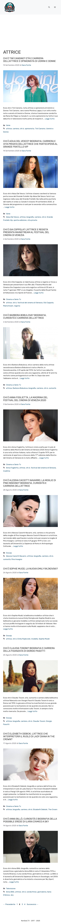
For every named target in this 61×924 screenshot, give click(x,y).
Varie (8, 125)
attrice (9, 129)
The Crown (52, 809)
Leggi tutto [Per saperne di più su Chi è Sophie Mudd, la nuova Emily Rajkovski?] (8, 629)
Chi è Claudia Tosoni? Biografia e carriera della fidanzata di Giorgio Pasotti (29, 649)
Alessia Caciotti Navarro (16, 556)
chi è (22, 129)
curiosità (52, 388)
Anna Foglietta (12, 468)
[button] (49, 7)
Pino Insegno (16, 559)
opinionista (29, 129)
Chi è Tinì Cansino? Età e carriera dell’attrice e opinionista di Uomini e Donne (29, 60)
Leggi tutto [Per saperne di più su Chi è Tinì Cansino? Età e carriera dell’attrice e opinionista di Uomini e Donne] (50, 119)
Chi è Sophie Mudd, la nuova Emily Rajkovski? (30, 568)
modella (34, 639)
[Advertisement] (30, 30)
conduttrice (32, 892)
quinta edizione (20, 220)
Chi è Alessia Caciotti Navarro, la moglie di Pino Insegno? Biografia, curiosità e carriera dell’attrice (29, 483)
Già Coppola (48, 303)
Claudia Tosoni (39, 721)
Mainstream (8, 306)
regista (17, 306)
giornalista (41, 892)
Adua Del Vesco (12, 217)
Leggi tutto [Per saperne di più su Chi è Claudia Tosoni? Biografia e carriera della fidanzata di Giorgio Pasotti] (32, 711)
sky (12, 895)
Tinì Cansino (40, 129)
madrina (6, 471)
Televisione (10, 888)
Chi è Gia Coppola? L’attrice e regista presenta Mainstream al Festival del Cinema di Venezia (26, 232)
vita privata (32, 220)
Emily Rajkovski (23, 639)
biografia (30, 217)
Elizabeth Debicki (40, 809)
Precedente (9, 904)
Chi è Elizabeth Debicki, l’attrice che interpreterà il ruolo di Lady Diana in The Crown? (29, 736)
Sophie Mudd (44, 639)
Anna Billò (10, 892)
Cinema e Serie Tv (13, 299)
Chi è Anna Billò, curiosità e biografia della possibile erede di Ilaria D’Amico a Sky (30, 820)
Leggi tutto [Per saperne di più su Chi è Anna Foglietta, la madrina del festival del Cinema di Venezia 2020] (44, 458)
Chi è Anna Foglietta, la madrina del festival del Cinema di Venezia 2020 (25, 399)
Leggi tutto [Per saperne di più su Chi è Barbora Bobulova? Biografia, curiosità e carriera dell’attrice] (24, 378)
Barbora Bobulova (20, 388)
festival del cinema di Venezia (30, 303)
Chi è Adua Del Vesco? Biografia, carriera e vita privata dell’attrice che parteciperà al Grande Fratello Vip (30, 144)
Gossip (9, 553)
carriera (16, 129)
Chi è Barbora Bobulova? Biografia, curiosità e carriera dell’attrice (24, 316)
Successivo (32, 904)
